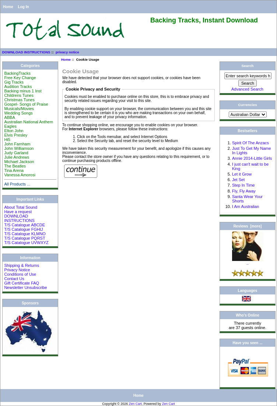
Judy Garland (16, 153)
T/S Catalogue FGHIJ (23, 229)
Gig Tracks (14, 82)
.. (247, 261)
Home (8, 7)
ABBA (9, 117)
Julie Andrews (16, 157)
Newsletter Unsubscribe (25, 287)
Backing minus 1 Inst (23, 91)
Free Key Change (20, 77)
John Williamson (19, 148)
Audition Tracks (18, 86)
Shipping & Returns (21, 265)
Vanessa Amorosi (19, 175)
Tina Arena (14, 170)
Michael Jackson (19, 161)
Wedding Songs (18, 113)
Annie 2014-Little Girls (252, 158)
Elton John (13, 130)
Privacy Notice (17, 270)
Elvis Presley (15, 135)
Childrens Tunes (19, 95)
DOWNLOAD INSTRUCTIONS (26, 52)
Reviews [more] (248, 226)
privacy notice (67, 52)
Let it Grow (242, 174)
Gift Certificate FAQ (21, 283)
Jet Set (238, 179)
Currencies (247, 105)
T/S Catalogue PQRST (24, 238)
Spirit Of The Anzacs (250, 143)
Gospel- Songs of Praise (26, 104)
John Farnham (17, 144)
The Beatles (15, 166)
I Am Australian (245, 206)
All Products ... (17, 184)
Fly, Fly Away (244, 191)
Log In (23, 7)
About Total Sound (20, 207)
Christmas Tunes (19, 100)
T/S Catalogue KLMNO (25, 234)
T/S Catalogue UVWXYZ (26, 242)
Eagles (10, 126)
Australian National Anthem (28, 122)
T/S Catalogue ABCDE (24, 225)
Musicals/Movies (19, 108)
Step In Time (243, 185)
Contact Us (14, 278)
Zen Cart (135, 404)
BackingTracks (17, 73)
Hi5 (7, 139)
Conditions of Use (20, 274)
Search (248, 66)
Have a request (18, 211)
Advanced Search (247, 89)
